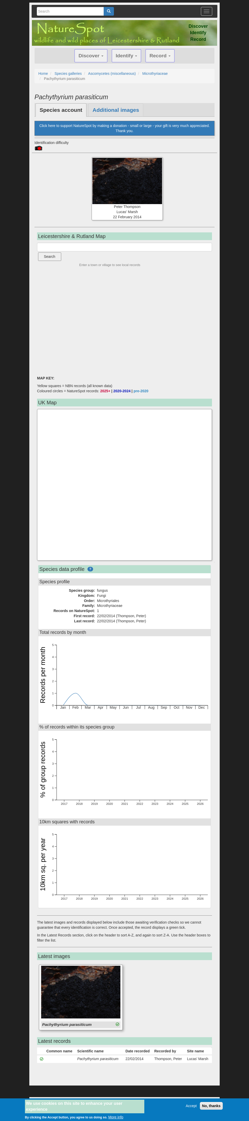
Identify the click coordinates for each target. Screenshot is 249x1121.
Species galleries (68, 73)
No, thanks (211, 1106)
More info (115, 1117)
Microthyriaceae (155, 73)
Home (43, 73)
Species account (61, 110)
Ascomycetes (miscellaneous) (112, 73)
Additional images (116, 110)
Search (49, 256)
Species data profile (62, 569)
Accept (191, 1106)
